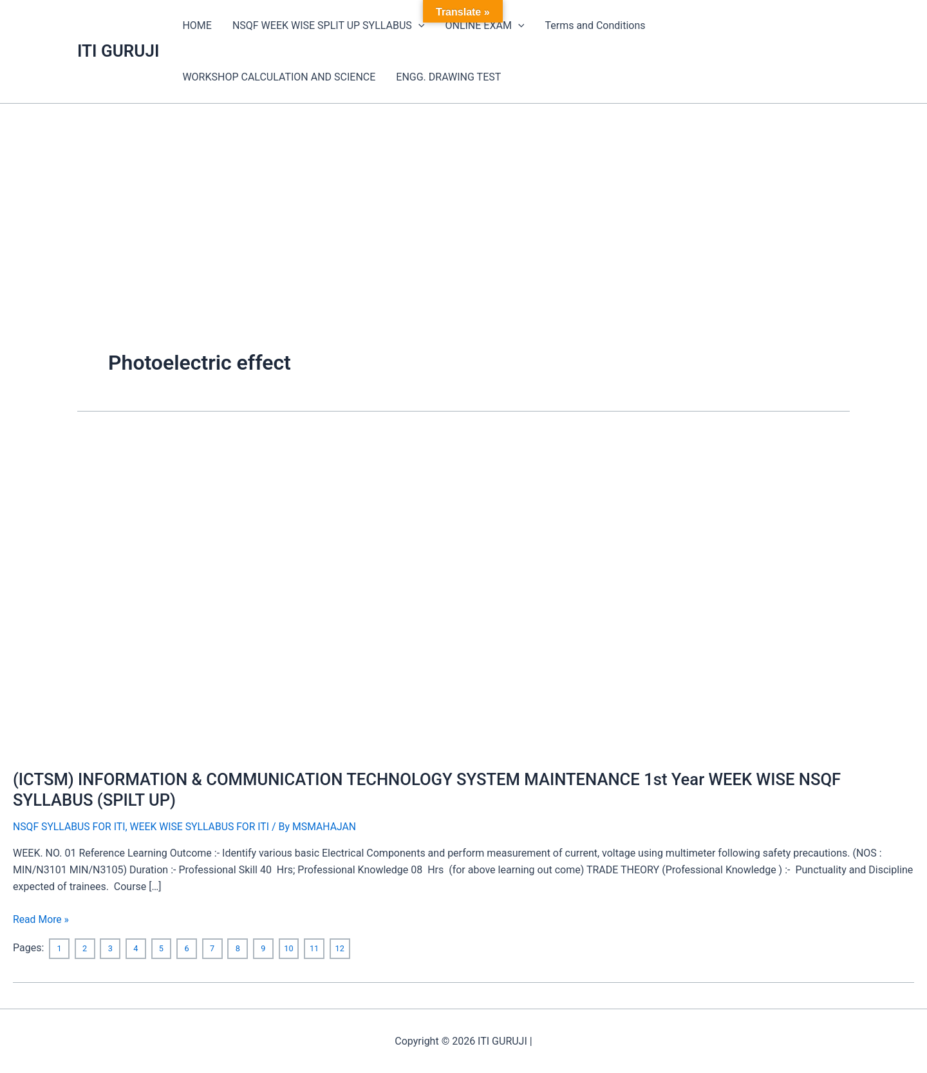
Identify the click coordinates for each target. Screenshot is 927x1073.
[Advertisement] (463, 200)
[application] (418, 26)
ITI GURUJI (118, 51)
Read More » (41, 918)
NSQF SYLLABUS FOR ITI (70, 827)
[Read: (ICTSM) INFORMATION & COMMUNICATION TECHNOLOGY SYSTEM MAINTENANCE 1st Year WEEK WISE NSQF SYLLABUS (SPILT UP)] (342, 592)
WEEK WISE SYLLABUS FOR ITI (202, 827)
